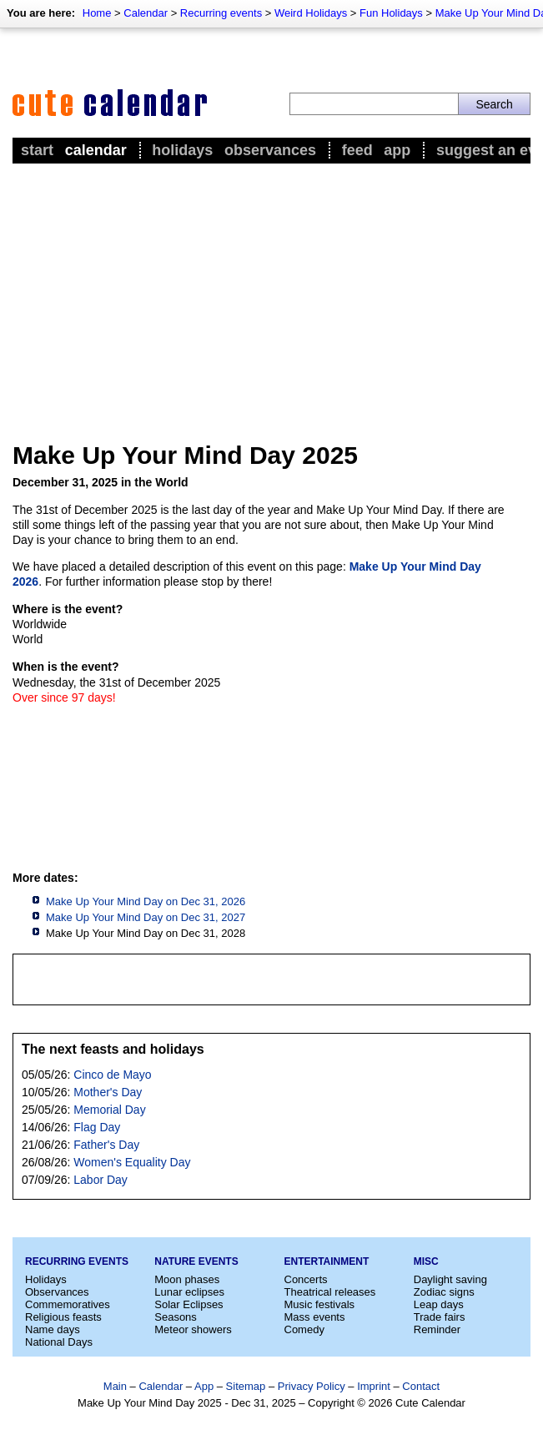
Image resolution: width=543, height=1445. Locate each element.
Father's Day (106, 1144)
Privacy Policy (311, 1386)
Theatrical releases (330, 1292)
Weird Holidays (310, 13)
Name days (52, 1329)
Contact (421, 1386)
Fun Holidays (391, 13)
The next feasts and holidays (113, 1049)
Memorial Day (109, 1109)
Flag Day (96, 1127)
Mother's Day (107, 1092)
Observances (270, 150)
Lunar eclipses (189, 1292)
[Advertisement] (271, 293)
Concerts (306, 1279)
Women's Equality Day (131, 1162)
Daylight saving (450, 1279)
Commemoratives (67, 1304)
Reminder (437, 1329)
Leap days (439, 1304)
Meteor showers (192, 1329)
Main (115, 1386)
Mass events (314, 1317)
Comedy (304, 1329)
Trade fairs (439, 1317)
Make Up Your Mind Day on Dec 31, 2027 (145, 917)
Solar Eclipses (188, 1304)
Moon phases (186, 1279)
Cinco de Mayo (112, 1074)
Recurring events (221, 13)
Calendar (145, 13)
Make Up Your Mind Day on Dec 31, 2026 (145, 901)
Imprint (373, 1386)
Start (37, 150)
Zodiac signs (444, 1292)
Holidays (182, 150)
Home (97, 13)
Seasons (175, 1317)
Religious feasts (63, 1317)
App (397, 150)
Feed (357, 150)
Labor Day (100, 1179)
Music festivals (319, 1304)
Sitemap (246, 1386)
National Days (59, 1342)
